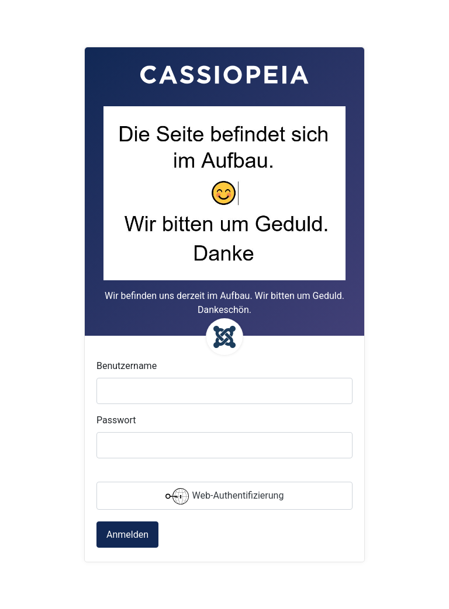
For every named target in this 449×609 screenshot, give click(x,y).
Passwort (116, 420)
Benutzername (126, 365)
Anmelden (127, 534)
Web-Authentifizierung (224, 496)
